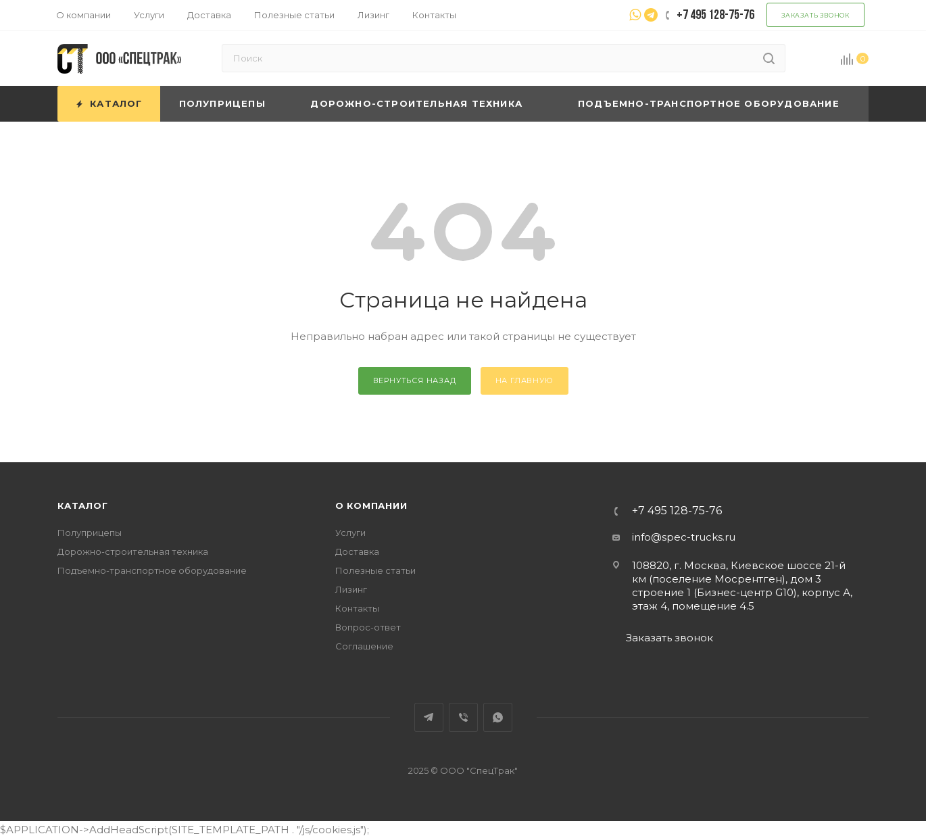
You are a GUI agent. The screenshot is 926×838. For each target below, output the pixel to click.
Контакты (357, 608)
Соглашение (364, 646)
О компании (371, 505)
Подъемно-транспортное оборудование (152, 570)
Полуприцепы (89, 532)
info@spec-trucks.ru (683, 537)
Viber (463, 717)
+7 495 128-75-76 (677, 511)
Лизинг (351, 589)
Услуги (350, 532)
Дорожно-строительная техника (132, 551)
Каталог (82, 505)
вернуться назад (414, 380)
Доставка (357, 551)
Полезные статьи (375, 570)
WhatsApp (497, 717)
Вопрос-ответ (368, 627)
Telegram (428, 717)
